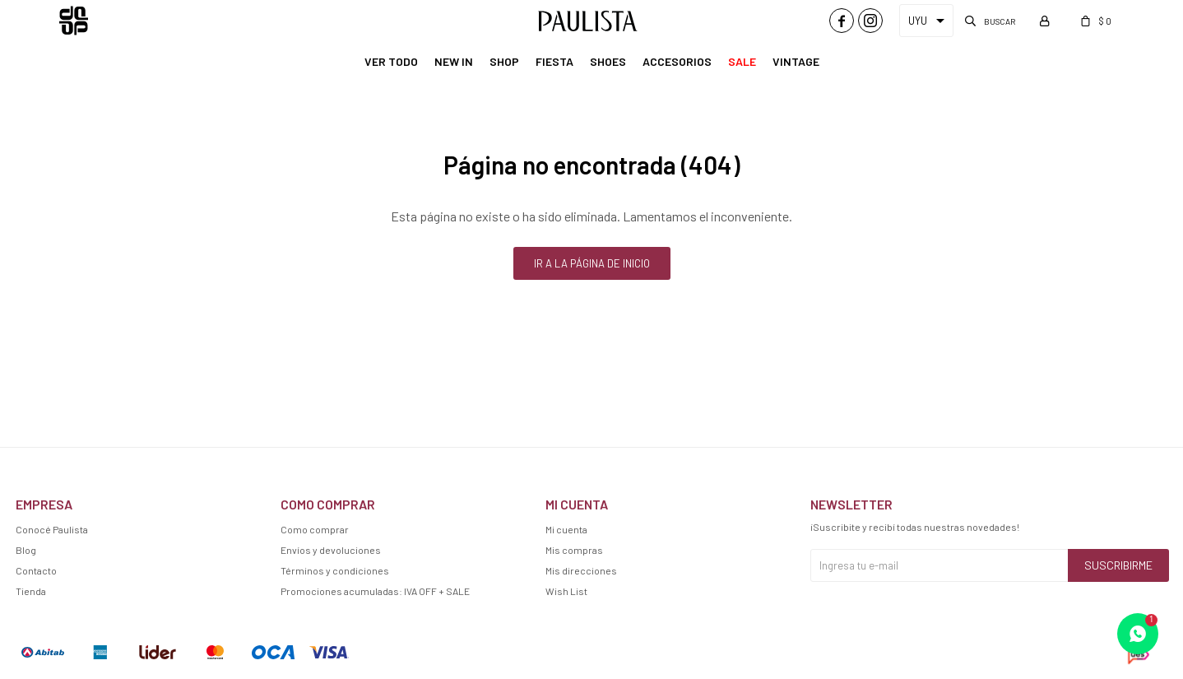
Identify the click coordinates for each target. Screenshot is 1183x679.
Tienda (31, 591)
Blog (26, 550)
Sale (742, 61)
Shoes (608, 61)
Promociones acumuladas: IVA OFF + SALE (375, 591)
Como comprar (315, 529)
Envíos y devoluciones (331, 550)
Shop (504, 61)
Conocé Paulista (52, 529)
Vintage (795, 61)
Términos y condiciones (335, 570)
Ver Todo (391, 61)
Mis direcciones (581, 570)
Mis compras (574, 550)
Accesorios (677, 61)
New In (453, 61)
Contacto (36, 570)
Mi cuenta (566, 529)
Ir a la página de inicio (592, 263)
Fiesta (554, 61)
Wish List (566, 591)
